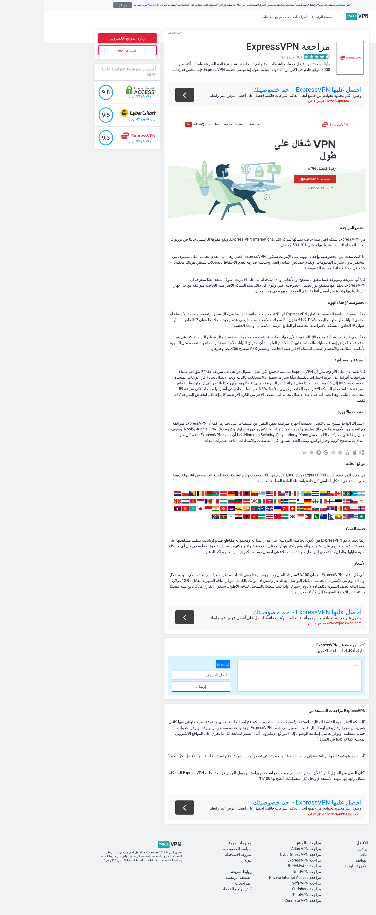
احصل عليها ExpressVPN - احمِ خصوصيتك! (262, 89)
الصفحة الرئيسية (279, 17)
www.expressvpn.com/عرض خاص (291, 100)
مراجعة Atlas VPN (262, 848)
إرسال (157, 686)
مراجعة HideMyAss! (260, 866)
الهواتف (318, 860)
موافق (79, 5)
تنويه (204, 860)
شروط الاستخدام (194, 854)
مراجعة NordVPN (263, 871)
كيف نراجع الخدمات (231, 17)
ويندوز (319, 848)
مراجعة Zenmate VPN (259, 900)
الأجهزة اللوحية (312, 866)
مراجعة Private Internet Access (251, 877)
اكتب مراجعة (83, 50)
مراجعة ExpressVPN (260, 860)
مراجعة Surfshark (262, 889)
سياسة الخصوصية (193, 848)
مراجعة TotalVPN (262, 894)
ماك (320, 854)
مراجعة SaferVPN (262, 883)
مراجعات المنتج (265, 843)
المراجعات (256, 17)
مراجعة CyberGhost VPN (256, 854)
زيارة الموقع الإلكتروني (83, 38)
